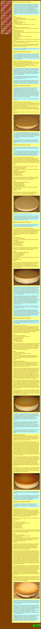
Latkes (3, 8)
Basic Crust (4, 12)
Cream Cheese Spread (4, 22)
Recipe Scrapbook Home (6, 1)
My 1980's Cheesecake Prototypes (5, 31)
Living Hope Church (28, 423)
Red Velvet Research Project (4, 28)
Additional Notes (4, 24)
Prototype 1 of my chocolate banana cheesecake (27, 152)
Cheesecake (5, 18)
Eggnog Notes (4, 15)
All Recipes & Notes (5, 26)
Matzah (3, 10)
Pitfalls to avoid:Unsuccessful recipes (4, 33)
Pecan (3, 20)
